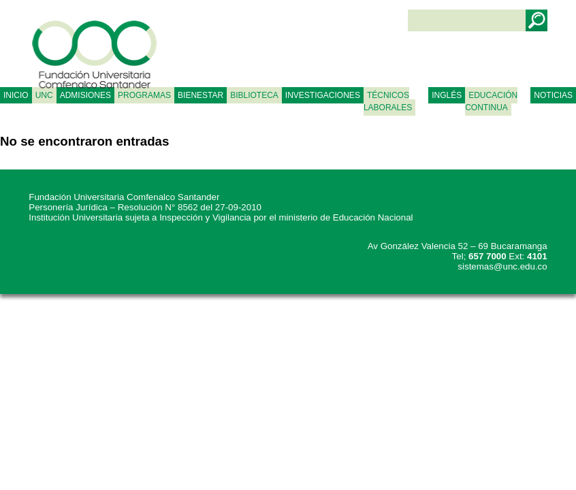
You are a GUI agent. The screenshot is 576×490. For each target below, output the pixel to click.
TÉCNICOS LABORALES (388, 101)
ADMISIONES (85, 95)
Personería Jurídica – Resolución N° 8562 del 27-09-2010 (145, 207)
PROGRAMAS (144, 95)
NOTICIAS (553, 95)
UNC (44, 95)
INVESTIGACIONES (322, 95)
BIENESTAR (200, 95)
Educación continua (491, 101)
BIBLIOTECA (254, 95)
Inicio (16, 95)
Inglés (447, 95)
